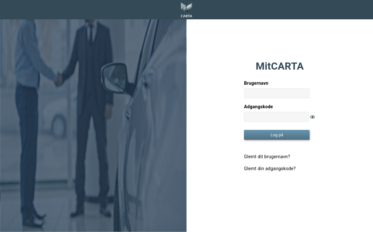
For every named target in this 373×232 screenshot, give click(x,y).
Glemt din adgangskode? (270, 168)
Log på (277, 134)
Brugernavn (256, 83)
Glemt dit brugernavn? (267, 156)
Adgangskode (258, 106)
